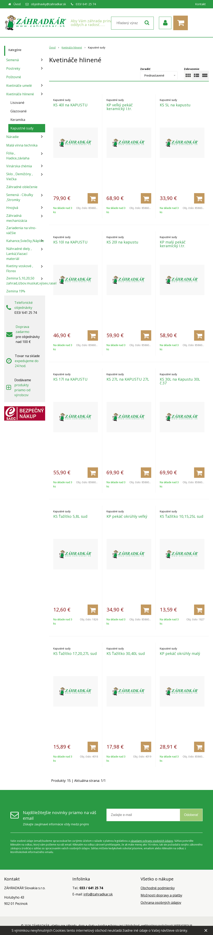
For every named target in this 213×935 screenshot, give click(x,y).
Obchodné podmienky (158, 888)
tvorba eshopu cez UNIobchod (118, 926)
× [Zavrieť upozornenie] (206, 930)
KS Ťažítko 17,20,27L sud (75, 653)
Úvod (17, 4)
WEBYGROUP (183, 926)
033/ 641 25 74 (86, 4)
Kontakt (200, 4)
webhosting (149, 926)
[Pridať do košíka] (93, 198)
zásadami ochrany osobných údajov (151, 841)
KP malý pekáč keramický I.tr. (173, 244)
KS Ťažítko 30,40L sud (125, 653)
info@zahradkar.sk (98, 894)
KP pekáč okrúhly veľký (126, 516)
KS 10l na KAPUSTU (70, 242)
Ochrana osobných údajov (161, 902)
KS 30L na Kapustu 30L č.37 (180, 381)
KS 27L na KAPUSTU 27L (127, 379)
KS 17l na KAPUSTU (70, 379)
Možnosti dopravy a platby (161, 895)
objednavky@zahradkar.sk (48, 4)
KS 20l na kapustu (122, 242)
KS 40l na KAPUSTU (70, 104)
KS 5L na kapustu (175, 104)
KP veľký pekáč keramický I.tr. (119, 106)
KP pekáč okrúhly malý (180, 653)
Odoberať (191, 815)
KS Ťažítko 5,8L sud (70, 516)
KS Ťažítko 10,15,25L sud (181, 516)
